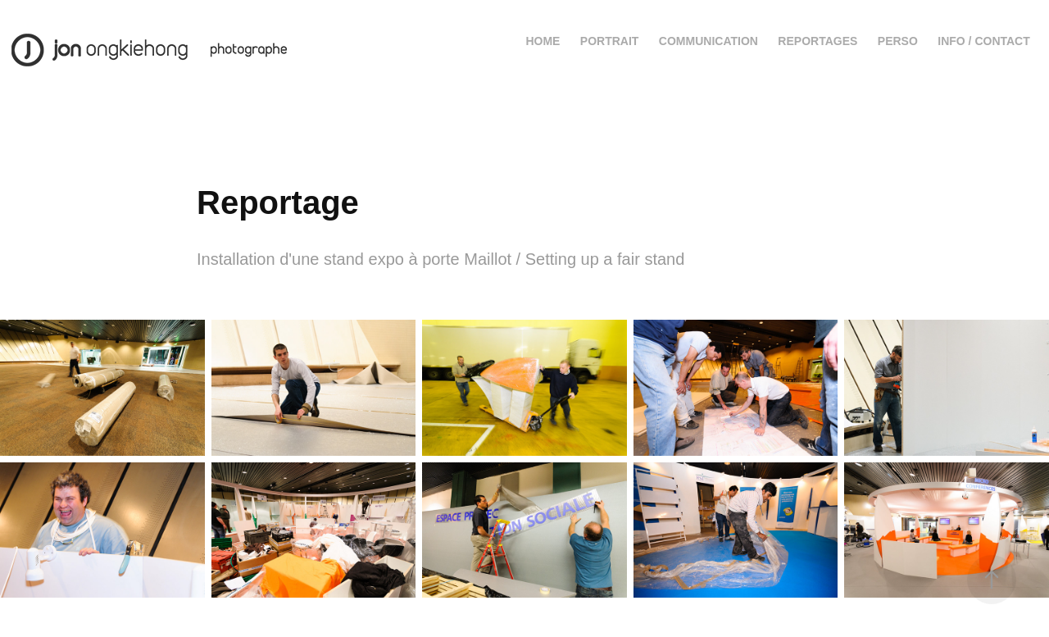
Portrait (609, 41)
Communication (708, 41)
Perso (898, 41)
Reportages (817, 41)
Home (542, 41)
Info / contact (984, 41)
